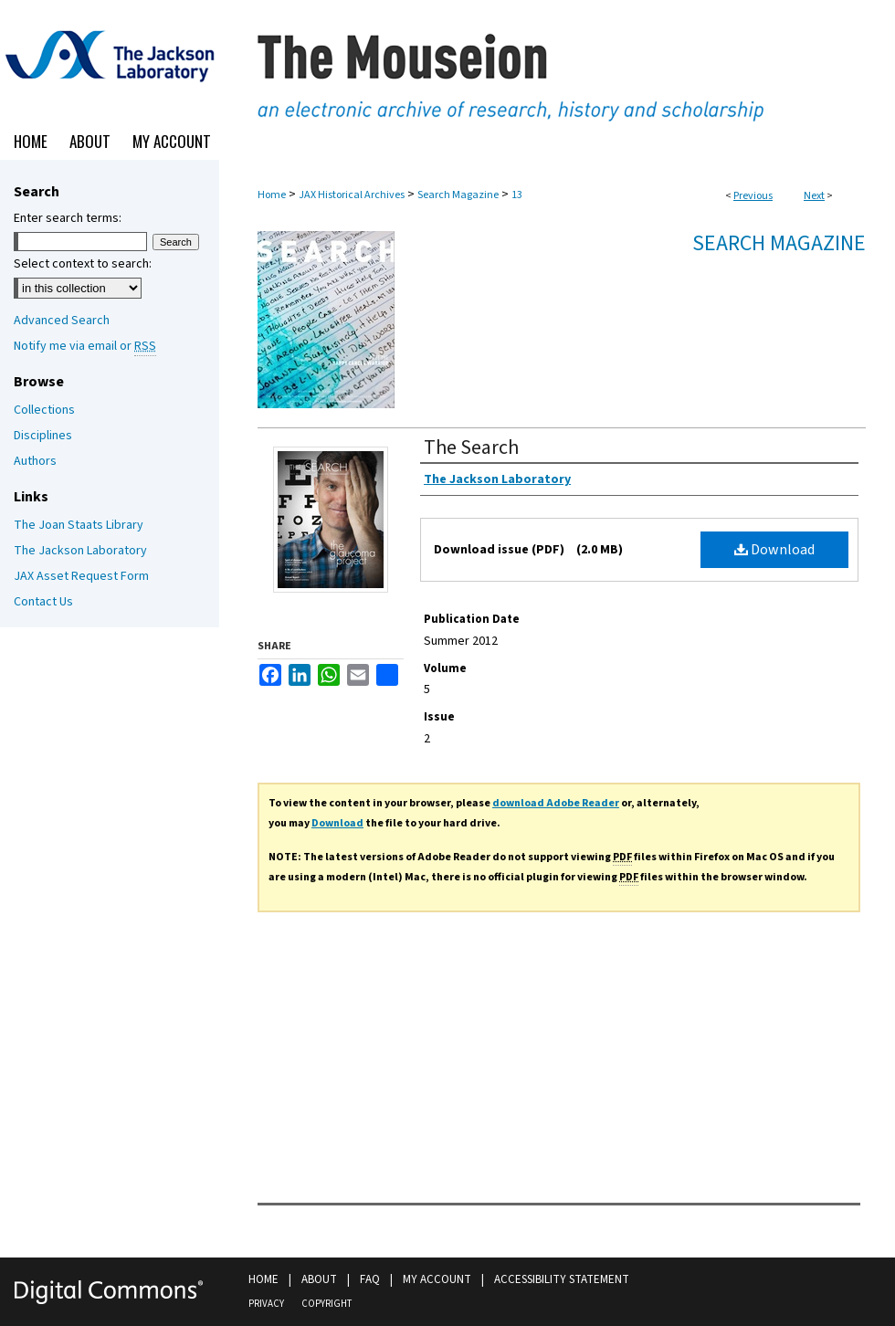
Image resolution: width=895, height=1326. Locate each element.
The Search (471, 447)
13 (516, 195)
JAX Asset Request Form (81, 576)
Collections (44, 410)
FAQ (370, 1279)
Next (814, 196)
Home (272, 195)
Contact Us (43, 602)
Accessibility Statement (561, 1279)
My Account (437, 1279)
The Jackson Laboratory (80, 551)
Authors (35, 461)
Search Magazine (458, 195)
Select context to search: (83, 264)
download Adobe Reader (555, 803)
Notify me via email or (85, 346)
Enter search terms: (67, 218)
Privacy (266, 1303)
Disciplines (43, 435)
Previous (753, 196)
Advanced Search (62, 320)
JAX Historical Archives (352, 195)
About (319, 1279)
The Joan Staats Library (78, 525)
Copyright (326, 1303)
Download (774, 550)
